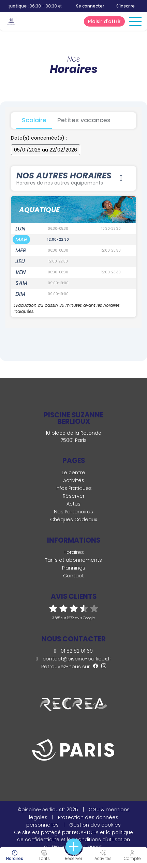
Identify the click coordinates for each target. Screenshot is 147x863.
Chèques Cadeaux (73, 519)
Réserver (74, 496)
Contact (73, 575)
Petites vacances (84, 120)
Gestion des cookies (95, 824)
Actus (73, 503)
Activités (73, 480)
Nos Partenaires (73, 511)
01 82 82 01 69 (73, 651)
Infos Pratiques (74, 488)
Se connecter (90, 6)
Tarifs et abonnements (73, 560)
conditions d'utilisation (102, 839)
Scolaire (34, 120)
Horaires (73, 552)
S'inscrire (125, 6)
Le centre (73, 472)
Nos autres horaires (70, 178)
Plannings (73, 567)
